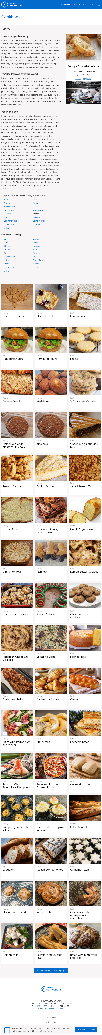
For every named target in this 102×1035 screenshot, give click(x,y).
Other (6, 228)
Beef (6, 199)
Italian (35, 242)
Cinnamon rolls (12, 571)
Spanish (36, 249)
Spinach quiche (45, 656)
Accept (92, 1030)
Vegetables (38, 210)
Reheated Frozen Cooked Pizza (47, 786)
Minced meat (9, 207)
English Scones (45, 486)
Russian (36, 246)
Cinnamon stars (79, 869)
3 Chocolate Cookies (83, 401)
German (7, 249)
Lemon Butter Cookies (84, 571)
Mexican (36, 253)
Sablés (74, 358)
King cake (42, 444)
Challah (74, 699)
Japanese (8, 264)
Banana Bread (11, 401)
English (36, 257)
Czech (7, 239)
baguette (8, 869)
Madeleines (43, 401)
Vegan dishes (10, 224)
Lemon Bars (77, 316)
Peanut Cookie (12, 486)
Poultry (7, 203)
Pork (35, 199)
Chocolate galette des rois (84, 445)
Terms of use (51, 1022)
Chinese (7, 246)
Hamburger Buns (13, 358)
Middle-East (9, 267)
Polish (35, 267)
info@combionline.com (54, 1009)
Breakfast (37, 217)
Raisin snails (43, 912)
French (7, 242)
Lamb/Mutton (39, 221)
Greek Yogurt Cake (82, 529)
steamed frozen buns (83, 784)
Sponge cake (78, 656)
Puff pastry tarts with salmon (15, 828)
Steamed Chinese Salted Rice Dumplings (16, 786)
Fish (35, 207)
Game (35, 203)
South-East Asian (40, 260)
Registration (79, 4)
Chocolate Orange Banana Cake (47, 530)
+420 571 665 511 (42, 1006)
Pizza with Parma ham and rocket (16, 743)
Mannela (41, 571)
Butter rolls (43, 742)
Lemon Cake (10, 529)
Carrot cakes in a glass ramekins (50, 828)
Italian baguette (79, 827)
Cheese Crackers (13, 316)
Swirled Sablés (45, 614)
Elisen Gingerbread (14, 912)
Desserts (7, 214)
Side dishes (9, 210)
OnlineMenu (65, 4)
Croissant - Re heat (48, 699)
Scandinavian (9, 257)
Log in (90, 4)
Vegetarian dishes (11, 221)
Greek (6, 253)
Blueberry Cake (45, 316)
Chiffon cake (10, 954)
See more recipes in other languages (51, 970)
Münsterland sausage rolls (49, 956)
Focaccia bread (79, 742)
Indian (6, 260)
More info (81, 1030)
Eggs (6, 217)
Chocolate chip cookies (79, 615)
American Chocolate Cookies (15, 658)
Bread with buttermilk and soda (83, 956)
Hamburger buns (46, 358)
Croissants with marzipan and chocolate (79, 915)
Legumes (37, 224)
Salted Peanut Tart (81, 486)
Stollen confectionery (49, 869)
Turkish (36, 264)
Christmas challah (13, 699)
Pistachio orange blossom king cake (14, 445)
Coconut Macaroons (15, 614)
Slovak (36, 239)
